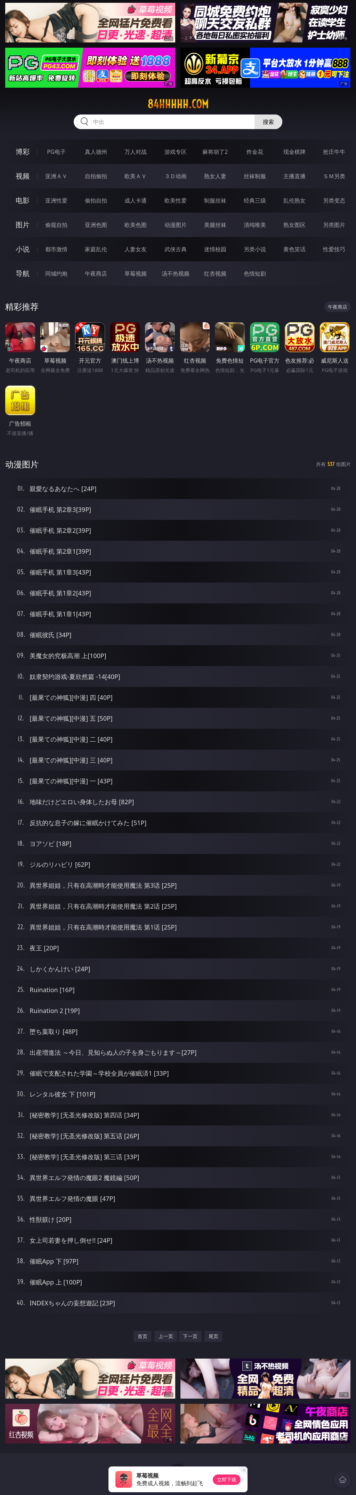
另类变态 (334, 200)
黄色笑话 (294, 249)
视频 (23, 176)
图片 (23, 224)
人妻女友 (135, 249)
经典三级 (255, 200)
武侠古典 (175, 249)
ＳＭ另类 (334, 176)
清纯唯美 (255, 225)
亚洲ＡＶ (56, 176)
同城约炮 (56, 273)
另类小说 (255, 249)
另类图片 (334, 225)
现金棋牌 (294, 152)
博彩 (23, 151)
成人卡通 (135, 200)
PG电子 (56, 152)
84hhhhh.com (178, 104)
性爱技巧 (334, 249)
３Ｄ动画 (175, 176)
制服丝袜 (215, 200)
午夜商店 (96, 273)
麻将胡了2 (215, 152)
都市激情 (56, 249)
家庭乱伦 (96, 249)
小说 (23, 249)
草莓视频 (135, 273)
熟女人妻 (215, 176)
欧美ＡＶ (135, 176)
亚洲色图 (96, 225)
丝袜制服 (255, 176)
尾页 (213, 1336)
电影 (23, 200)
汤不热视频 (175, 273)
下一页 (190, 1336)
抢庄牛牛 (334, 152)
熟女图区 (294, 225)
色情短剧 (255, 273)
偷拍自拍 (96, 200)
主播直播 (294, 176)
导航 (23, 273)
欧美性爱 (175, 200)
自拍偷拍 (96, 176)
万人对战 (135, 152)
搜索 (268, 122)
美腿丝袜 (215, 225)
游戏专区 (175, 152)
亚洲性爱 (56, 200)
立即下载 (226, 1479)
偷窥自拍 (56, 225)
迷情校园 (215, 249)
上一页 (166, 1336)
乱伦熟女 (294, 200)
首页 (142, 1336)
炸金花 (254, 152)
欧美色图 (135, 225)
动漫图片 (175, 225)
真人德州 (96, 152)
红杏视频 (215, 273)
